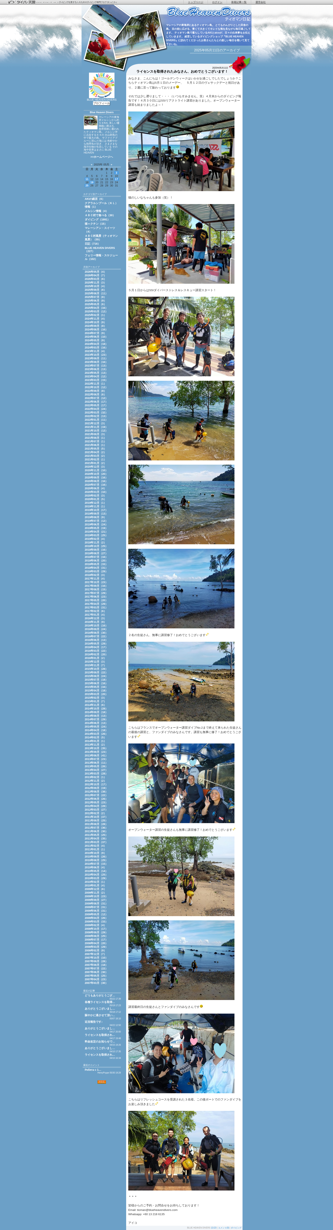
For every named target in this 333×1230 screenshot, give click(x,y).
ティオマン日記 (208, 14)
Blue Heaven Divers (102, 112)
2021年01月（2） (95, 463)
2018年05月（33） (96, 564)
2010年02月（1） (95, 881)
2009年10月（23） (96, 896)
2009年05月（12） (96, 914)
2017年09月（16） (96, 585)
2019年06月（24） (96, 524)
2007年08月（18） (96, 964)
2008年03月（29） (96, 946)
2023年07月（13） (96, 365)
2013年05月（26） (96, 766)
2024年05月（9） (95, 340)
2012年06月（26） (96, 798)
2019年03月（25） (96, 535)
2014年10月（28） (96, 708)
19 (91, 182)
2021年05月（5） (95, 448)
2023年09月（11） (96, 358)
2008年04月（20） (96, 943)
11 (86, 179)
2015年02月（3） (95, 697)
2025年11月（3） (95, 282)
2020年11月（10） (96, 470)
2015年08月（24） (96, 676)
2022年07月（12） (96, 398)
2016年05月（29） (96, 643)
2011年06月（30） (96, 831)
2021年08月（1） (95, 437)
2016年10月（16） (96, 625)
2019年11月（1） (95, 506)
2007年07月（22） (96, 968)
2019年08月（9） (95, 517)
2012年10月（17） (96, 784)
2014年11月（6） (95, 705)
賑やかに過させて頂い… (100, 1015)
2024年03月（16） (96, 347)
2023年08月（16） (96, 362)
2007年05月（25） (96, 975)
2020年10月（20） (96, 473)
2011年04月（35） (96, 838)
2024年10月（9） (95, 322)
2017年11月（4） (95, 578)
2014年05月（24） (96, 726)
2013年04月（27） (96, 770)
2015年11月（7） (95, 665)
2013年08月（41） (96, 755)
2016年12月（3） (95, 618)
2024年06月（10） (96, 336)
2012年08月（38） (96, 791)
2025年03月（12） (96, 311)
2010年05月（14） (96, 871)
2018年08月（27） (96, 553)
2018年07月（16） (96, 557)
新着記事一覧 (239, 2)
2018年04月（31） (96, 567)
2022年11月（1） (95, 383)
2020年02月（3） (95, 495)
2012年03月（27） (96, 809)
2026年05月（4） (95, 271)
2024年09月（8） (95, 325)
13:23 (213, 1228)
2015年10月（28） (96, 668)
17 (116, 179)
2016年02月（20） (96, 654)
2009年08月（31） (96, 903)
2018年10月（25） (96, 546)
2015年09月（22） (96, 672)
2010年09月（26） (96, 856)
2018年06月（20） (96, 560)
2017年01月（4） (95, 614)
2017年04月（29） (96, 603)
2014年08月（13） (96, 715)
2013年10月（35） (96, 748)
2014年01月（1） (95, 741)
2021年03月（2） (95, 455)
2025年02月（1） (95, 315)
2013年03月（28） (96, 773)
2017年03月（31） (96, 607)
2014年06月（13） (96, 723)
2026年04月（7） (95, 275)
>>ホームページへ (101, 156)
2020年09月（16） (96, 477)
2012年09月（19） (96, 788)
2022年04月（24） (96, 408)
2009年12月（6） (95, 889)
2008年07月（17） (96, 939)
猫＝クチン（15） (96, 223)
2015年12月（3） (95, 661)
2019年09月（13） (96, 513)
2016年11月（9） (95, 621)
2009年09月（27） (96, 899)
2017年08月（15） (96, 589)
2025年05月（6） (95, 304)
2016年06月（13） (96, 640)
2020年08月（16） (96, 481)
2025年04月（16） (96, 307)
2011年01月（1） (95, 849)
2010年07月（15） (96, 863)
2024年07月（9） (95, 333)
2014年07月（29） (96, 719)
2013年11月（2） (95, 744)
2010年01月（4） (95, 885)
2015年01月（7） (95, 701)
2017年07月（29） (96, 593)
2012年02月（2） (95, 813)
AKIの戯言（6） (95, 198)
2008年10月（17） (96, 928)
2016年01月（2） (95, 658)
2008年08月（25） (96, 936)
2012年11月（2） (95, 780)
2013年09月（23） (96, 751)
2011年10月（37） (96, 816)
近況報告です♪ (94, 1021)
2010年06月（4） (95, 867)
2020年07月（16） (96, 484)
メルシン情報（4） (96, 211)
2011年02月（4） (95, 845)
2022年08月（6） (95, 394)
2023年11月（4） (95, 351)
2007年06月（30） (96, 972)
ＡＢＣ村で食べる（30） (100, 215)
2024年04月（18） (96, 344)
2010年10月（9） (95, 853)
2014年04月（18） (96, 730)
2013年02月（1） (95, 777)
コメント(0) (223, 1228)
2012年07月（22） (96, 795)
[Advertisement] (101, 1111)
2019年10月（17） (96, 510)
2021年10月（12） (96, 430)
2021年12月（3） (95, 423)
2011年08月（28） (96, 824)
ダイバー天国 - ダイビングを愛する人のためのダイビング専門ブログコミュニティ (64, 2)
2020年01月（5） (95, 499)
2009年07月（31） (96, 907)
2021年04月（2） (95, 452)
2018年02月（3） (95, 575)
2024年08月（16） (96, 329)
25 (86, 185)
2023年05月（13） (96, 372)
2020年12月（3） (95, 466)
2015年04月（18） (96, 690)
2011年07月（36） (96, 827)
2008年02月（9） (95, 950)
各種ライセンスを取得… (100, 1002)
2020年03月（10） (96, 492)
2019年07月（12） (96, 520)
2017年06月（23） (96, 596)
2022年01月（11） (96, 419)
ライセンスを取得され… (100, 1035)
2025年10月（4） (95, 286)
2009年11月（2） (95, 892)
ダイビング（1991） (97, 219)
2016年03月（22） (96, 650)
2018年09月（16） (96, 549)
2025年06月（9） (95, 300)
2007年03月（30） (96, 983)
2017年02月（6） (95, 611)
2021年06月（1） (95, 445)
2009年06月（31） (96, 910)
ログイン (217, 2)
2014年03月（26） (96, 733)
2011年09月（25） (96, 820)
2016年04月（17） (96, 647)
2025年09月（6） (95, 289)
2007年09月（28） (96, 961)
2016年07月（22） (96, 636)
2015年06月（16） (96, 683)
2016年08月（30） (96, 632)
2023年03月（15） (96, 380)
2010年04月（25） (96, 874)
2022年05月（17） (96, 405)
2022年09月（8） (95, 390)
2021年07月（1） (95, 441)
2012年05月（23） (96, 802)
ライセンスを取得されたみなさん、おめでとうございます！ (182, 71)
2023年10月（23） (96, 354)
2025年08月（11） (96, 293)
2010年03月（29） (96, 878)
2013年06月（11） (96, 762)
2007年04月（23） (96, 979)
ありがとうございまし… (100, 1008)
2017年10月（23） (96, 582)
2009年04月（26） (96, 918)
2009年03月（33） (96, 921)
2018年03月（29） (96, 571)
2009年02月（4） (95, 925)
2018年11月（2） (95, 542)
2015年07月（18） (96, 679)
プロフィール (101, 103)
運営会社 (260, 2)
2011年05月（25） (96, 834)
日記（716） (92, 243)
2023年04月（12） (96, 376)
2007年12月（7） (95, 954)
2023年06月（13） (96, 369)
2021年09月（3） (95, 434)
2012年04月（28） (96, 806)
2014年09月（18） (96, 712)
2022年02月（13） (96, 416)
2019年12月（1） (95, 502)
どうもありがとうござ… (100, 995)
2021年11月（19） (96, 427)
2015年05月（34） (96, 686)
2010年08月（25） (96, 860)
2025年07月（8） (95, 297)
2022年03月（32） (96, 412)
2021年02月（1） (95, 459)
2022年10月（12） (96, 387)
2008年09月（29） (96, 932)
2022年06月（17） (96, 401)
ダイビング (236, 1228)
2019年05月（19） (96, 528)
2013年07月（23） (96, 759)
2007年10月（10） (96, 957)
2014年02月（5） (95, 737)
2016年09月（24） (96, 629)
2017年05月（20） (96, 600)
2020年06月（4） (95, 488)
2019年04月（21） (96, 531)
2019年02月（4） (95, 538)
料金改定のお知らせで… (100, 1041)
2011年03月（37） (96, 842)
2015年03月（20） (96, 694)
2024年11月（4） (95, 318)
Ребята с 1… (93, 1069)
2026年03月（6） (95, 279)
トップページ (195, 2)
